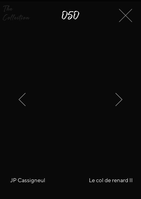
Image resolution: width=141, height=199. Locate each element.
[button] (21, 13)
